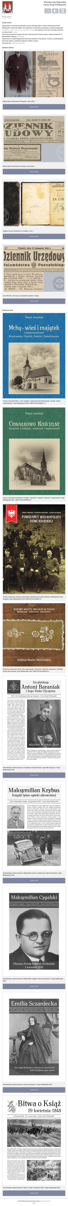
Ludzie (15, 32)
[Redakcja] (20, 36)
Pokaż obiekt (34, 107)
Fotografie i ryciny (7, 30)
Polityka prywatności (45, 1201)
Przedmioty (25, 30)
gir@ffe (34, 1203)
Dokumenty (17, 30)
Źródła (32, 30)
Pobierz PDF (34, 775)
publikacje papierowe (18, 43)
